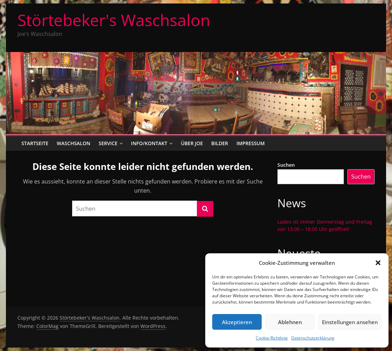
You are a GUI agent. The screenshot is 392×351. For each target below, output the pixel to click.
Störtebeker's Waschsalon (113, 20)
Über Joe (192, 143)
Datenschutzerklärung (313, 338)
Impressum (250, 143)
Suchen (286, 165)
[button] (378, 262)
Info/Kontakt (149, 143)
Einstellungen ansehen (350, 322)
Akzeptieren (237, 322)
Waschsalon (73, 143)
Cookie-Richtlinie (272, 338)
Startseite (35, 143)
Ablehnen (290, 322)
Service (108, 143)
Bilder (219, 143)
